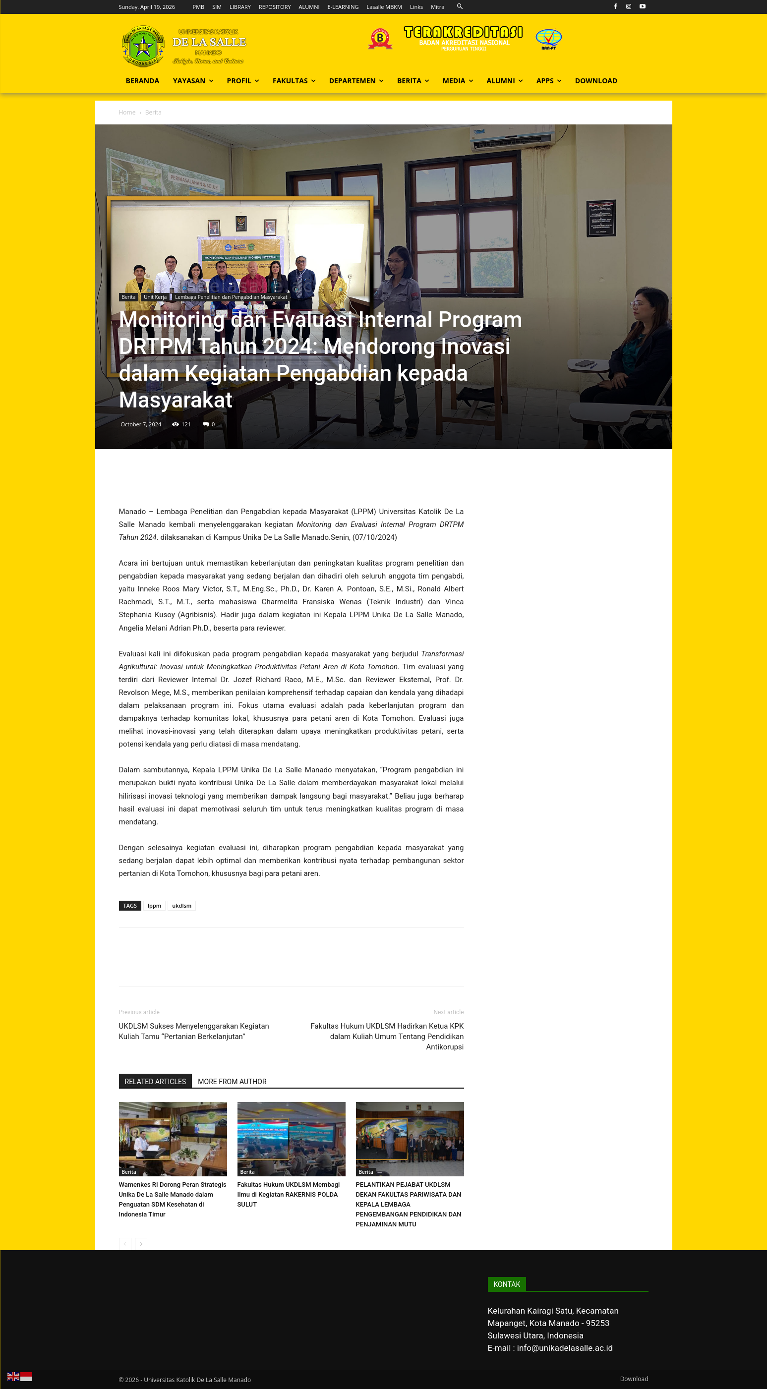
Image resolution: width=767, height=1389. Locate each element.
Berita (129, 296)
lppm (154, 905)
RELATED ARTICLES (155, 1082)
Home (127, 112)
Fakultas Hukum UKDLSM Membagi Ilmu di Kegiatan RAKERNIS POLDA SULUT (288, 1194)
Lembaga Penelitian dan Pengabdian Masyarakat (231, 296)
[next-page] (141, 1244)
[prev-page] (125, 1244)
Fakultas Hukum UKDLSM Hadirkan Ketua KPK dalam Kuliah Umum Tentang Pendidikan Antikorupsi (387, 1036)
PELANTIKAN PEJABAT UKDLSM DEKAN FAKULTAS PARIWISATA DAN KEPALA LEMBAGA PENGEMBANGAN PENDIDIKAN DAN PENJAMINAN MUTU (409, 1204)
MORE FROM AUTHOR (232, 1082)
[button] (460, 6)
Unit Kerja (155, 296)
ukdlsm (181, 905)
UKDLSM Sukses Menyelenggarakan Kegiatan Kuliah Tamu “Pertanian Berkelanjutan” (194, 1031)
